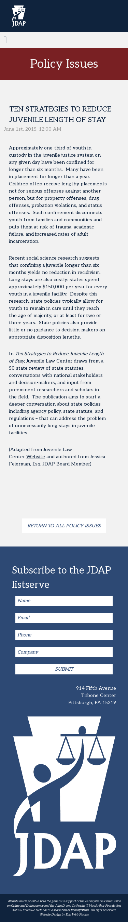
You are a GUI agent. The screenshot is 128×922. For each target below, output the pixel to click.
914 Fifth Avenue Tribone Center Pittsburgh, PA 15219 (92, 695)
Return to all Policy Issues (64, 526)
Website (35, 457)
